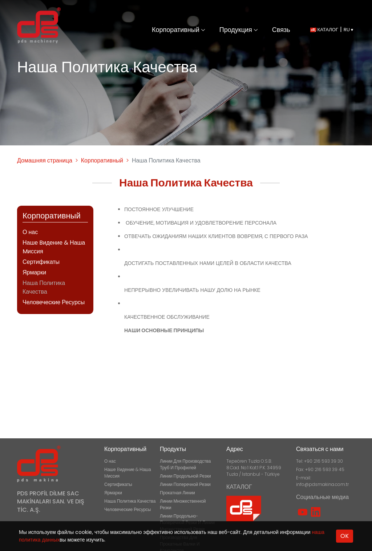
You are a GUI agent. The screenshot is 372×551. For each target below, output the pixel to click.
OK (344, 536)
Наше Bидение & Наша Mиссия (54, 247)
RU (348, 29)
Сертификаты (41, 262)
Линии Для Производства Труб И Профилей (185, 464)
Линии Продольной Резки (185, 476)
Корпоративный (178, 29)
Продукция (238, 29)
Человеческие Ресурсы (54, 302)
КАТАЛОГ (324, 29)
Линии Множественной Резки (183, 504)
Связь (281, 29)
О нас (30, 232)
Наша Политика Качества (44, 287)
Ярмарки (34, 272)
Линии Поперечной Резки (185, 484)
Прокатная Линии (177, 493)
